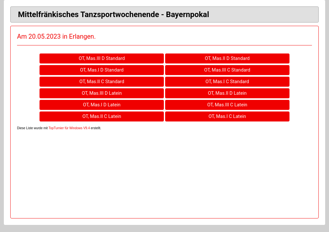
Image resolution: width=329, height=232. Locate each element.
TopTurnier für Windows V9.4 (69, 128)
